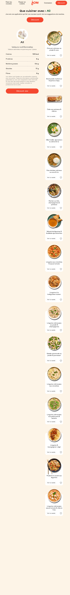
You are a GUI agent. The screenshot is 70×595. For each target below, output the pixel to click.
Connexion (48, 3)
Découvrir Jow (22, 91)
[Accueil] (35, 3)
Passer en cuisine (22, 3)
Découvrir (61, 3)
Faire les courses (9, 3)
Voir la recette (51, 55)
